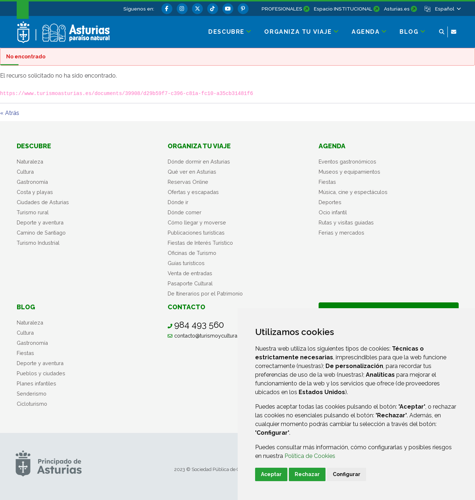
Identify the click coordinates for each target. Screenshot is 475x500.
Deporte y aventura (40, 222)
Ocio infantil (333, 212)
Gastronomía (32, 182)
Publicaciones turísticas (196, 233)
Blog (26, 307)
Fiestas (327, 182)
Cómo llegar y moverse (197, 222)
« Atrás (9, 112)
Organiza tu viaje (199, 146)
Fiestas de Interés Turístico (200, 243)
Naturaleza (30, 161)
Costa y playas (35, 192)
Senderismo (31, 394)
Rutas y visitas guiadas (346, 222)
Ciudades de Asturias (43, 202)
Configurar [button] (346, 474)
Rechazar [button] (307, 474)
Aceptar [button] (271, 474)
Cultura (25, 172)
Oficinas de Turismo (192, 253)
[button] (447, 9)
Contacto (186, 307)
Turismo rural (33, 212)
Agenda (332, 146)
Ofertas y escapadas (193, 192)
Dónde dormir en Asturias (199, 161)
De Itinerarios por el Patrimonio (205, 293)
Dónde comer (184, 212)
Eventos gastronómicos (347, 161)
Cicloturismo (32, 404)
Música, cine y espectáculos (353, 192)
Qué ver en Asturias (192, 172)
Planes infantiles (36, 383)
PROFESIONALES (282, 9)
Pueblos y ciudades (41, 373)
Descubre (34, 146)
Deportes (330, 202)
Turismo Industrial (38, 243)
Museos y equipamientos (349, 172)
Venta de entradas (190, 273)
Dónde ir (178, 202)
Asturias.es (397, 9)
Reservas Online (188, 182)
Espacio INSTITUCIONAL (343, 9)
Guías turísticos (186, 263)
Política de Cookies (309, 456)
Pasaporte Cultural (190, 283)
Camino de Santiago (41, 233)
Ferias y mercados (341, 233)
